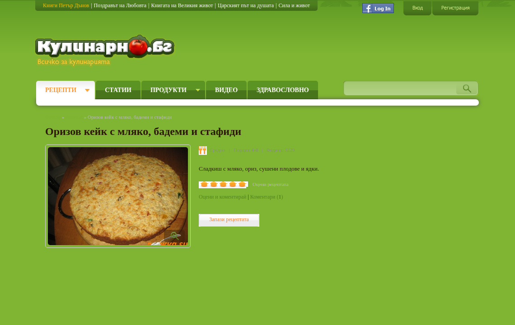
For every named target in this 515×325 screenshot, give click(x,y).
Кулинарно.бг (106, 50)
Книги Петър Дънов (66, 5)
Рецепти (60, 90)
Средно (217, 150)
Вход (417, 7)
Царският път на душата (246, 5)
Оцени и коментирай (222, 197)
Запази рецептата (229, 219)
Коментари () (266, 197)
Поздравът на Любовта (120, 5)
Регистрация (455, 7)
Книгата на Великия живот (182, 5)
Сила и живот (294, 5)
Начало (53, 117)
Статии (118, 90)
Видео (226, 90)
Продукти (168, 90)
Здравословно (283, 90)
